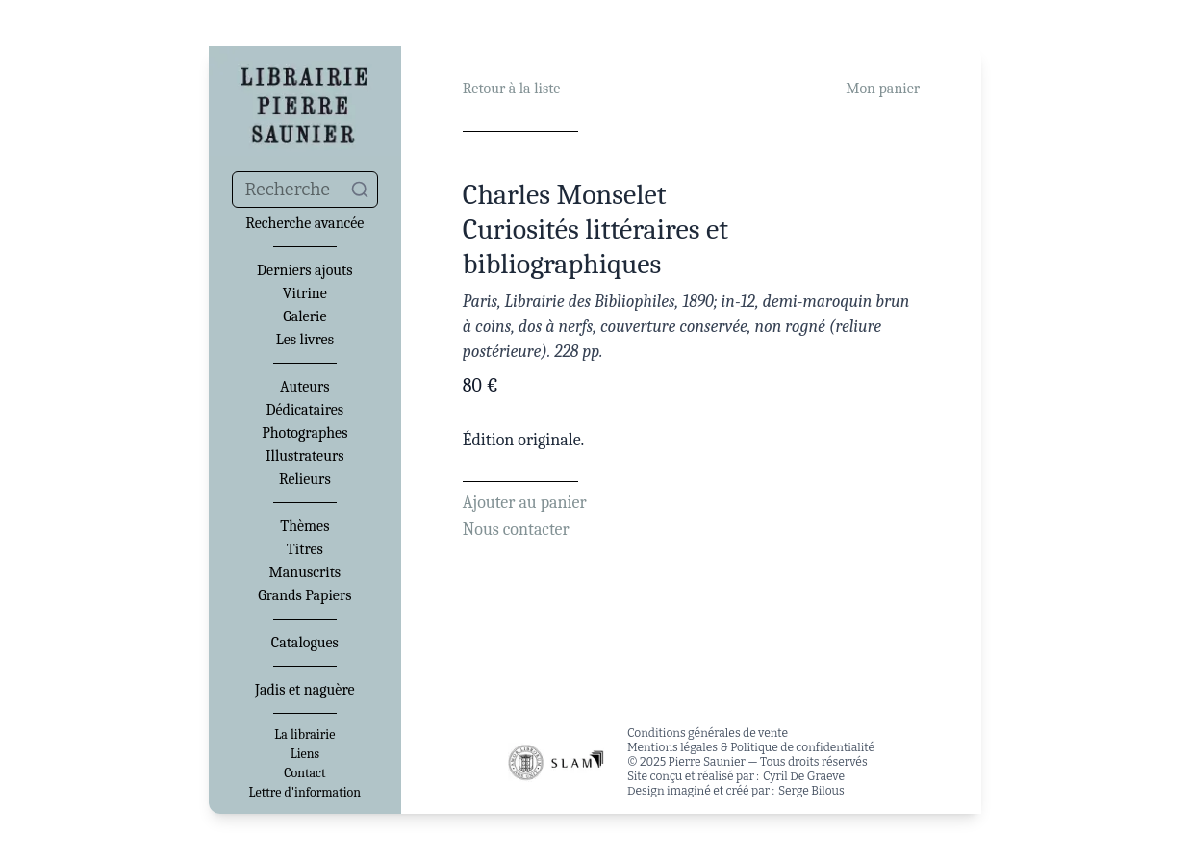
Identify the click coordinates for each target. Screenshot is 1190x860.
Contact (304, 773)
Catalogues (305, 642)
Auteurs (305, 386)
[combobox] (305, 189)
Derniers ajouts (304, 270)
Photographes (304, 433)
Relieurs (305, 479)
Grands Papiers (304, 595)
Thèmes (304, 526)
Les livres (305, 339)
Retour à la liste (511, 88)
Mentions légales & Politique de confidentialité (750, 747)
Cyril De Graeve (804, 776)
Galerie (304, 316)
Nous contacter (516, 529)
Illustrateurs (304, 456)
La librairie (304, 735)
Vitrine (305, 293)
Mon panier (883, 88)
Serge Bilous (811, 790)
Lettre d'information (305, 792)
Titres (305, 549)
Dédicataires (305, 409)
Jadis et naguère (304, 689)
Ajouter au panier (525, 503)
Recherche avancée (304, 223)
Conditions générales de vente (707, 733)
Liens (305, 754)
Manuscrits (305, 572)
